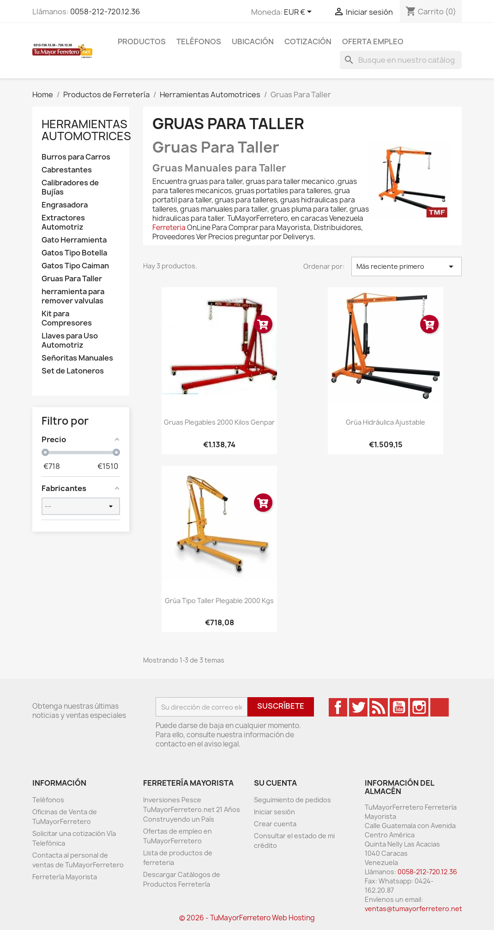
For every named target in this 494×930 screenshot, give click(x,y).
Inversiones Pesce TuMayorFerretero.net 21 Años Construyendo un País (191, 809)
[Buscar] (401, 60)
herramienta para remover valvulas (73, 296)
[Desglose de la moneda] (299, 12)
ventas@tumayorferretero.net (413, 908)
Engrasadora (65, 205)
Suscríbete (280, 706)
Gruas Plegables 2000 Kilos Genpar (219, 422)
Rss (378, 707)
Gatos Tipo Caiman (75, 266)
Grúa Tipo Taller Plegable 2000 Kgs (219, 600)
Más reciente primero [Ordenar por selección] (406, 266)
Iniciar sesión (274, 811)
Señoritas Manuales (77, 358)
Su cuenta (275, 783)
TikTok (439, 707)
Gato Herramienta (74, 240)
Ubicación (253, 41)
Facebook (338, 707)
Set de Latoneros (73, 371)
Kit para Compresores (67, 318)
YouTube (399, 707)
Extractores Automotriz (63, 222)
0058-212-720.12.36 (105, 11)
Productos (142, 41)
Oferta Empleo (373, 41)
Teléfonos (198, 41)
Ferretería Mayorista (64, 876)
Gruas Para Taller (72, 279)
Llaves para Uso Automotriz (70, 340)
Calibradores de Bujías (70, 187)
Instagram (419, 707)
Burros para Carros (76, 157)
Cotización (307, 41)
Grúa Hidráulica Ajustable (385, 422)
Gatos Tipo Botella (74, 253)
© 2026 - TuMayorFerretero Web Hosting (247, 918)
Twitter (358, 707)
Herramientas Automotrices (86, 130)
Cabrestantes (67, 170)
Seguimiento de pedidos (292, 799)
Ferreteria (169, 227)
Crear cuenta (275, 823)
